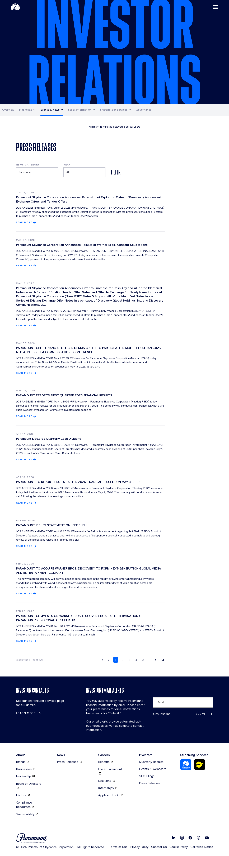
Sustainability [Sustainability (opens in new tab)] (27, 814)
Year (67, 164)
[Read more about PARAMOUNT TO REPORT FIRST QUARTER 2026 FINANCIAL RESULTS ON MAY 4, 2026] (26, 503)
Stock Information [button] (79, 109)
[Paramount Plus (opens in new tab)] (185, 764)
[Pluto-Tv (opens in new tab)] (199, 764)
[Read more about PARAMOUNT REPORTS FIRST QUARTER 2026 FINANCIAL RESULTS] (26, 416)
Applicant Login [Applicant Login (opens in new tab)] (110, 795)
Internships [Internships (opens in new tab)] (107, 788)
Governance (143, 109)
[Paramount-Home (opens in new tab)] (15, 6)
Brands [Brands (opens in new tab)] (22, 762)
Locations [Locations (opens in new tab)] (106, 780)
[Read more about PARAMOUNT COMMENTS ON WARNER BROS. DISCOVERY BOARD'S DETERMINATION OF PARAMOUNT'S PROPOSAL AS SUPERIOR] (26, 641)
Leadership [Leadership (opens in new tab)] (25, 776)
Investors (145, 755)
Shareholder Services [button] (114, 109)
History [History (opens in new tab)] (23, 795)
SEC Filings (147, 776)
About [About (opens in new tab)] (20, 755)
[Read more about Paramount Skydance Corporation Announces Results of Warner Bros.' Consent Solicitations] (26, 265)
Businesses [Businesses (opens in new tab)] (25, 769)
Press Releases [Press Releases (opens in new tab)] (69, 762)
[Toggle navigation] (215, 7)
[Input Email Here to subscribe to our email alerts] (183, 702)
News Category (28, 164)
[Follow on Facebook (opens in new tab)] (190, 838)
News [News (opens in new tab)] (61, 755)
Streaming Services (194, 755)
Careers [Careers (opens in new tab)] (104, 755)
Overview (8, 109)
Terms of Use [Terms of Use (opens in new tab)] (118, 847)
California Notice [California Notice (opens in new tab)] (201, 847)
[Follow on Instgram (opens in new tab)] (182, 838)
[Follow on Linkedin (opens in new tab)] (174, 838)
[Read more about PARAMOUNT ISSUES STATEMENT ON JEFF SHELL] (26, 546)
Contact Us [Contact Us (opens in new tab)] (159, 847)
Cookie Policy (179, 847)
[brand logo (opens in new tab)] (60, 838)
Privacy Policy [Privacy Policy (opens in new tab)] (139, 847)
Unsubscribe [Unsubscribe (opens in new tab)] (162, 714)
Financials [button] (25, 109)
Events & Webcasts (152, 769)
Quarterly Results (151, 762)
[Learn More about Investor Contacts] (28, 713)
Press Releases (149, 783)
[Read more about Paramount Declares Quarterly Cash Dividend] (26, 459)
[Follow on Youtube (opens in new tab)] (207, 838)
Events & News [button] (49, 109)
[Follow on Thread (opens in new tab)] (199, 838)
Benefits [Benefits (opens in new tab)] (105, 762)
